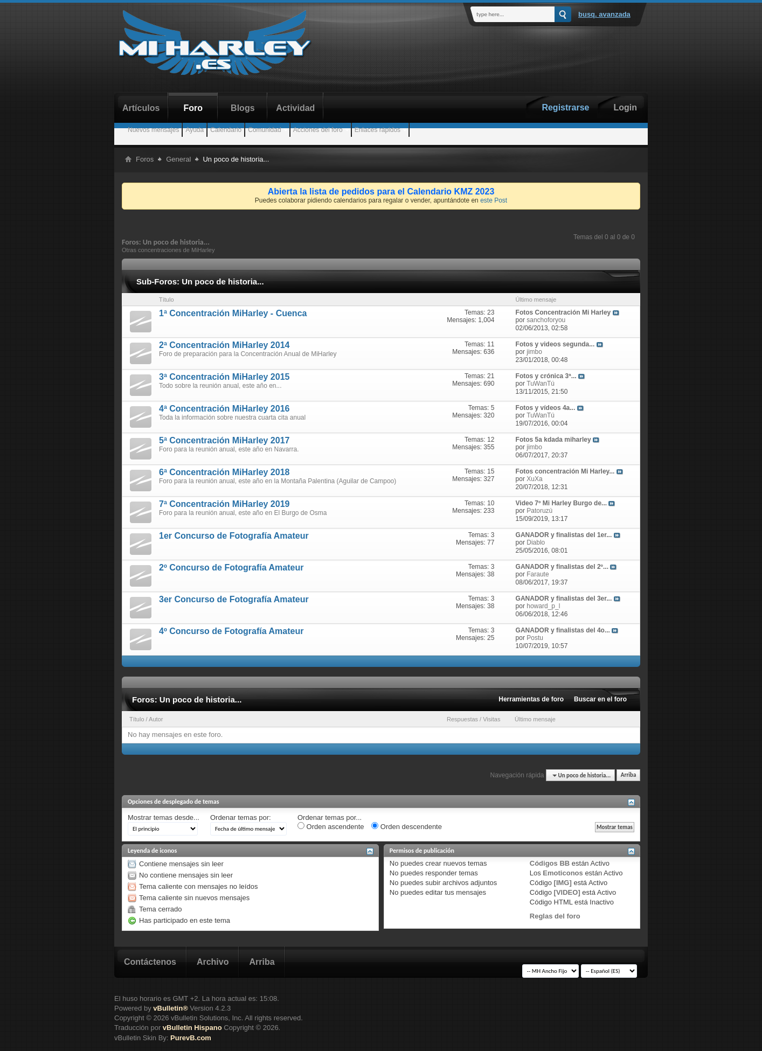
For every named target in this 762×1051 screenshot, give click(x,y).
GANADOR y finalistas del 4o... (563, 630)
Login (625, 107)
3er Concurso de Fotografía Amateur (234, 599)
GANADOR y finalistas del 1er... (564, 535)
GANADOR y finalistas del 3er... (564, 598)
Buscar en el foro (600, 699)
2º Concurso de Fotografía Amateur (231, 567)
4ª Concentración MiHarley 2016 (224, 408)
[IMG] (563, 883)
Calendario (225, 130)
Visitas (491, 719)
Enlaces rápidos (377, 130)
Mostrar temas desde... (163, 817)
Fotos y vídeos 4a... (546, 408)
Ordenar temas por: (240, 817)
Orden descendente (406, 826)
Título (136, 719)
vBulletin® (170, 1008)
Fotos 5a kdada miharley (553, 439)
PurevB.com (190, 1038)
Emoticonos (563, 873)
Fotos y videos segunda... (555, 344)
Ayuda (194, 130)
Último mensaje (535, 719)
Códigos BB (550, 863)
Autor (156, 719)
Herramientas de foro (531, 699)
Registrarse (565, 107)
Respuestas (462, 719)
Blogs (242, 108)
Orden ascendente (330, 826)
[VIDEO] (567, 892)
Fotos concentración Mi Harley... (565, 471)
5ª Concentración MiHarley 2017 (224, 440)
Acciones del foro (318, 130)
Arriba (628, 775)
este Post (493, 200)
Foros (145, 159)
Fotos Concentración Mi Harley (563, 312)
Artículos (141, 108)
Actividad (295, 108)
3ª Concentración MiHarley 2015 (224, 376)
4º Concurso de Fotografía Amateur (231, 631)
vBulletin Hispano (192, 1028)
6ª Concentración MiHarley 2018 (224, 472)
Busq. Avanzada (604, 14)
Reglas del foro (555, 916)
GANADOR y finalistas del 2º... (562, 566)
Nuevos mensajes (153, 130)
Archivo (213, 961)
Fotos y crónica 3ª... (546, 376)
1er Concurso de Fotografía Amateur (234, 535)
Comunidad (264, 130)
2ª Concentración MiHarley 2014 (224, 345)
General (178, 159)
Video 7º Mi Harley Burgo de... (561, 503)
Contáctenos (150, 961)
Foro (193, 108)
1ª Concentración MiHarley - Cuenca (233, 313)
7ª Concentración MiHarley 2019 (224, 504)
